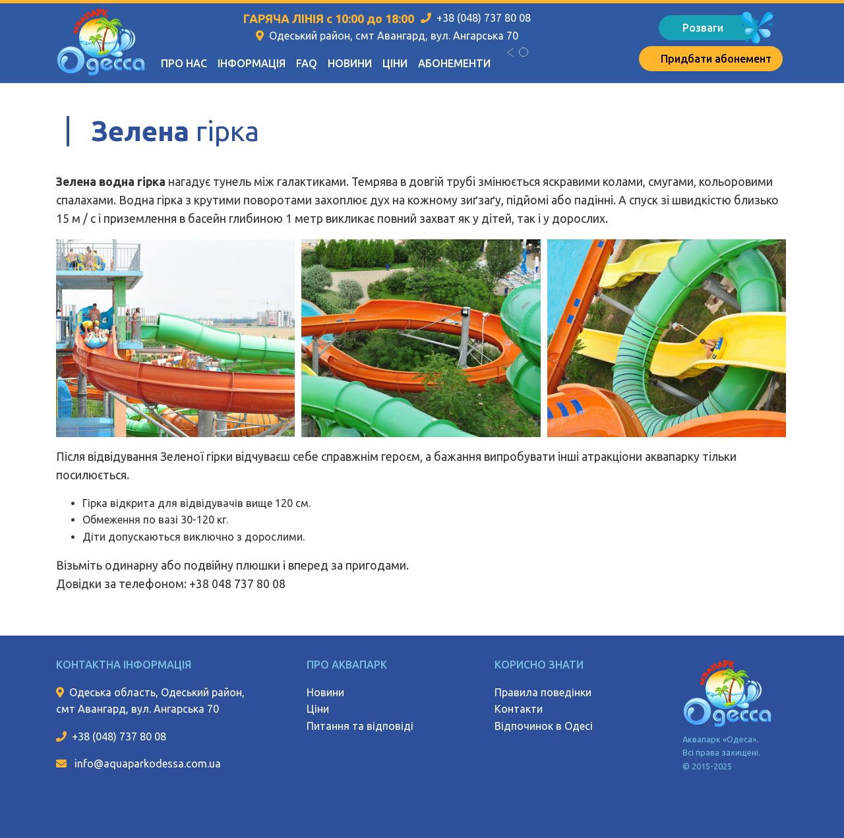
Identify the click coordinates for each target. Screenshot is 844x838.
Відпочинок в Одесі (544, 726)
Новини (350, 63)
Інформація (252, 63)
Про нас (184, 63)
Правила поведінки (543, 692)
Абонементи (454, 63)
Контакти (519, 709)
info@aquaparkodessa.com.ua (146, 763)
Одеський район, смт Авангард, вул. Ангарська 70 (393, 36)
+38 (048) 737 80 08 (484, 18)
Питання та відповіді (360, 726)
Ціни (394, 63)
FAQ (306, 63)
